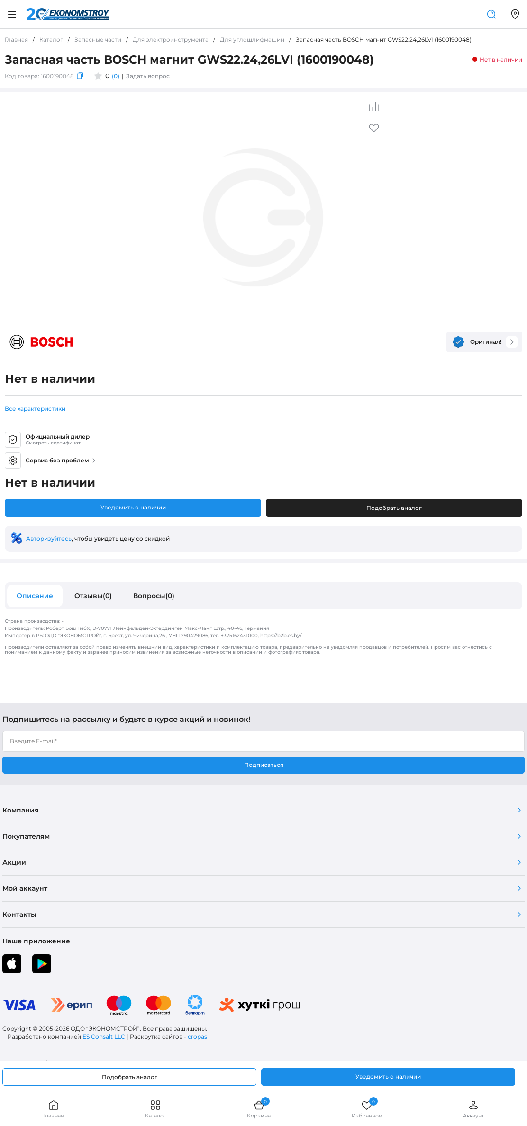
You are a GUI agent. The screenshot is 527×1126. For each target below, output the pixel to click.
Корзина (259, 1109)
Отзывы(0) (93, 595)
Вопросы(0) (153, 595)
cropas (197, 1036)
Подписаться (263, 764)
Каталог (155, 1109)
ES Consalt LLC (103, 1036)
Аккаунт (473, 1109)
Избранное (367, 1109)
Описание (35, 595)
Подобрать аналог (394, 507)
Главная (53, 1109)
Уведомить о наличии (133, 507)
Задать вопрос (148, 76)
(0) (115, 76)
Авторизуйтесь (49, 538)
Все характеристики (35, 408)
